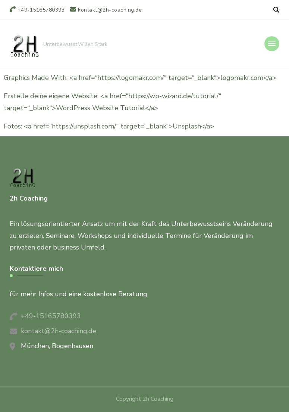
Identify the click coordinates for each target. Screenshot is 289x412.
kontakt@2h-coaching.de (58, 330)
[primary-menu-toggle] (271, 43)
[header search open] (276, 10)
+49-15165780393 (51, 316)
